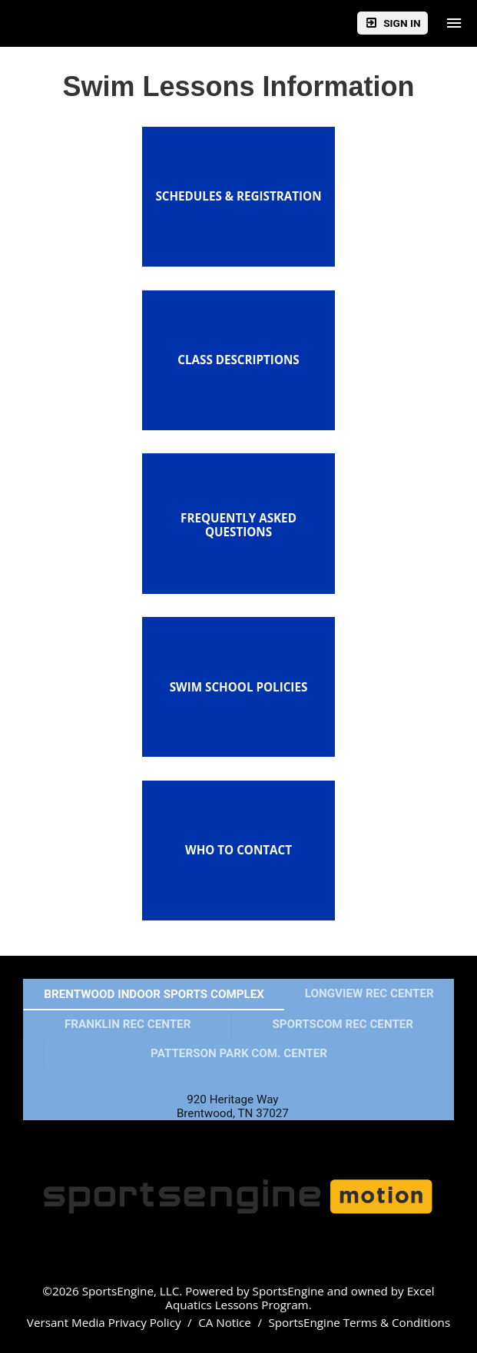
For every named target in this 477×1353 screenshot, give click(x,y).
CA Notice (224, 1322)
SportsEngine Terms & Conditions (359, 1322)
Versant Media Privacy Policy (104, 1322)
